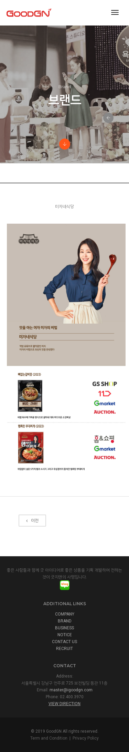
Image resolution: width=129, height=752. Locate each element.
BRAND (65, 621)
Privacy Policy (86, 738)
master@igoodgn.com (71, 690)
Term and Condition (48, 738)
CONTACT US (64, 641)
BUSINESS (64, 628)
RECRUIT (64, 648)
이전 (32, 534)
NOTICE (64, 634)
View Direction (64, 703)
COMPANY (64, 614)
